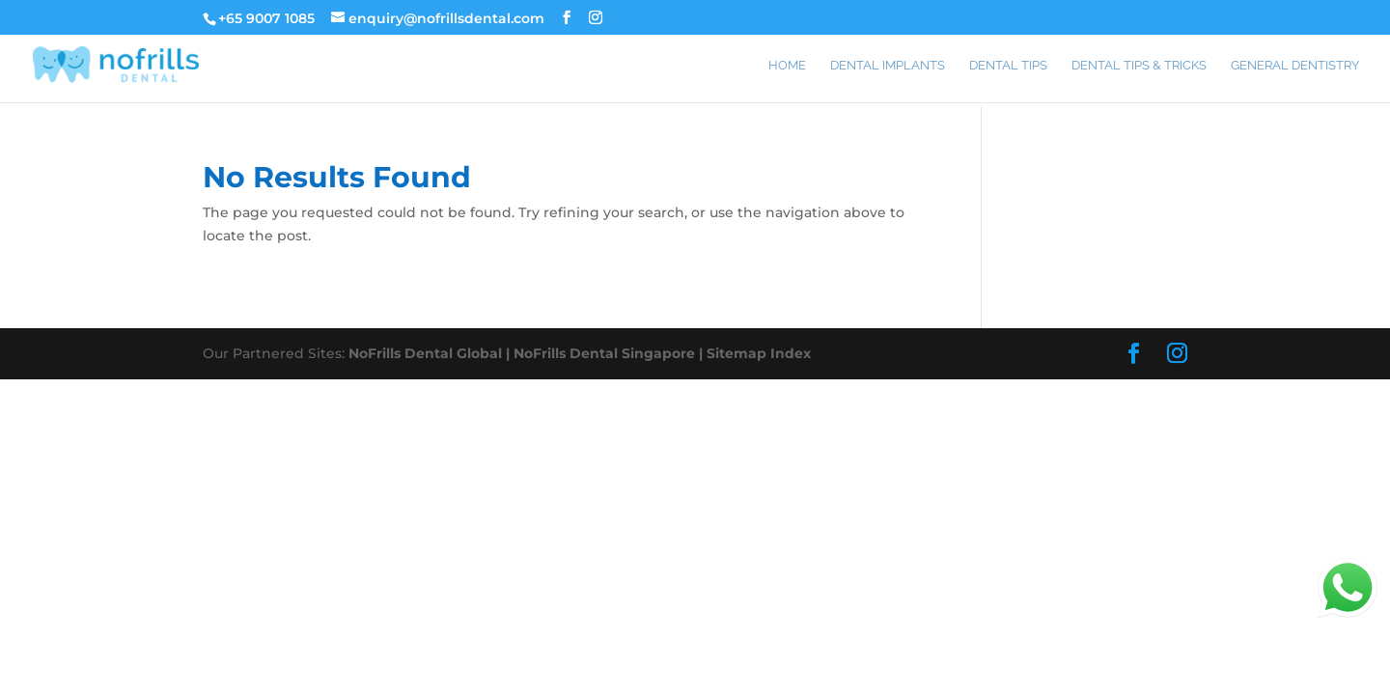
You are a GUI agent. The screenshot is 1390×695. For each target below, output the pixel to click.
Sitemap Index (759, 353)
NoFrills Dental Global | (431, 353)
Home (787, 65)
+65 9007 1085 (266, 18)
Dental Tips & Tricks (1139, 65)
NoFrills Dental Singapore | (610, 353)
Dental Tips (1008, 65)
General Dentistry (1295, 65)
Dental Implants (887, 65)
